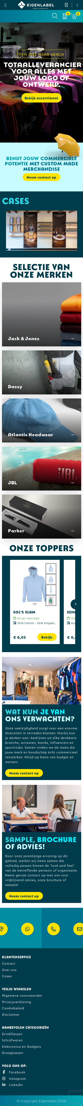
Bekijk (47, 637)
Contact (8, 963)
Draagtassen (12, 1052)
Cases (7, 976)
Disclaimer (11, 1014)
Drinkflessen (12, 1034)
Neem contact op (41, 177)
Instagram (14, 1078)
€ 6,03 (19, 637)
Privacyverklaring (16, 1001)
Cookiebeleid (13, 1008)
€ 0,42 (73, 637)
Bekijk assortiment (41, 98)
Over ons (9, 969)
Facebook (13, 1072)
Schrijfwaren (12, 1040)
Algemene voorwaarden (22, 995)
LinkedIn (12, 1084)
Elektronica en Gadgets (21, 1046)
